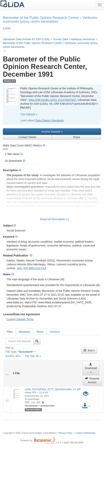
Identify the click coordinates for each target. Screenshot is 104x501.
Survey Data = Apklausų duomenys (74, 39)
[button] (43, 145)
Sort (89, 350)
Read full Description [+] (54, 219)
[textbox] (19, 341)
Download (91, 367)
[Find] (37, 341)
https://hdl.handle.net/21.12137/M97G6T (52, 99)
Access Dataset (51, 131)
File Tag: (33, 356)
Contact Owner (27, 137)
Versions (55, 331)
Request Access (92, 380)
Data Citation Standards (49, 120)
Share (76, 137)
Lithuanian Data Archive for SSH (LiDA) (26, 39)
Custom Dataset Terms (20, 319)
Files (10, 331)
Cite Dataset (28, 114)
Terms (39, 331)
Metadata (24, 331)
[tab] (9, 331)
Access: (13, 356)
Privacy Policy (65, 433)
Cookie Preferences (85, 433)
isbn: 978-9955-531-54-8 (31, 268)
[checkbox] (7, 373)
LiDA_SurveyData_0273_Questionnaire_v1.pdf (52, 389)
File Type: (21, 351)
